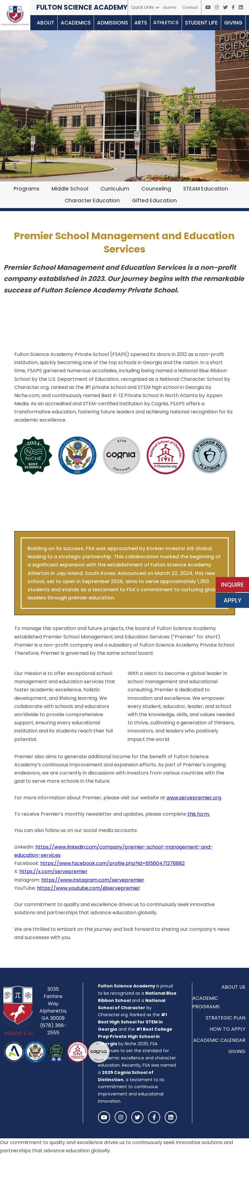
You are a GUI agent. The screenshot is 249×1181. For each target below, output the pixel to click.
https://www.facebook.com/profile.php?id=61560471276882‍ (112, 863)
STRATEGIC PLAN (225, 1017)
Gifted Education (154, 200)
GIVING (236, 1051)
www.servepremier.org (194, 797)
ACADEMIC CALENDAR (219, 1040)
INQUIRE (232, 584)
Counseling (156, 188)
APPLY (232, 600)
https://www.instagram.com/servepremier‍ (92, 879)
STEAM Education (205, 188)
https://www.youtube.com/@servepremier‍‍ (88, 888)
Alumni (169, 7)
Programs (26, 188)
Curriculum (114, 188)
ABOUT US (233, 987)
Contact (190, 7)
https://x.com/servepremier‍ (53, 871)
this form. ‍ (198, 814)
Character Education (92, 200)
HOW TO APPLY (227, 1029)
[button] (145, 7)
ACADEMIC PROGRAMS (206, 1002)
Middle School (70, 188)
